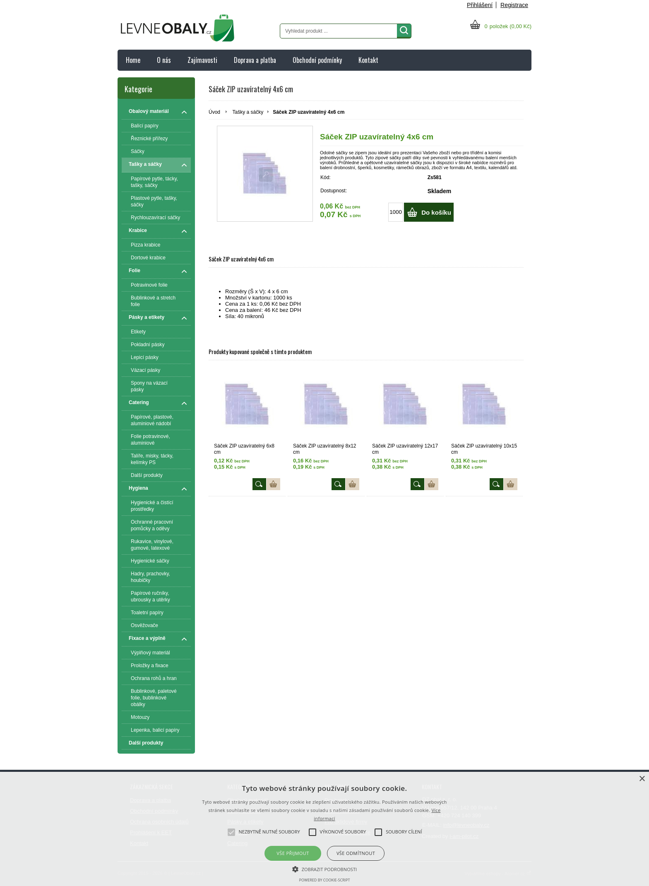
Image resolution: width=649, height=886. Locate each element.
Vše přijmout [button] (292, 853)
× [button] (642, 779)
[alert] (324, 829)
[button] (324, 868)
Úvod (214, 112)
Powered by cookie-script (324, 880)
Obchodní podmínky (317, 60)
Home (133, 60)
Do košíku (436, 212)
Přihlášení (480, 5)
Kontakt (368, 60)
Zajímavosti (202, 60)
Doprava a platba (255, 60)
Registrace (514, 5)
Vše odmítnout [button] (356, 853)
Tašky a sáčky (247, 112)
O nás (164, 60)
